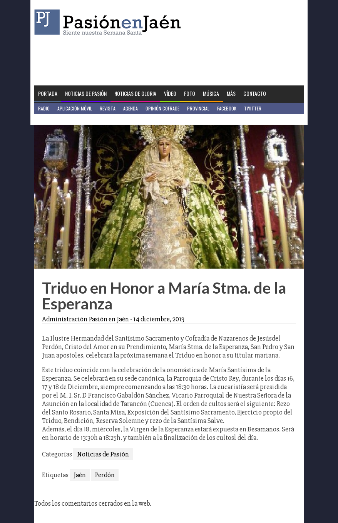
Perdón (105, 475)
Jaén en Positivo (55, 119)
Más (231, 93)
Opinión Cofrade (162, 108)
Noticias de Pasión (86, 93)
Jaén (80, 475)
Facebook (226, 108)
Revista (107, 108)
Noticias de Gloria (135, 93)
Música (211, 93)
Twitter (252, 108)
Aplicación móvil (74, 108)
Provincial (198, 108)
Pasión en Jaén (109, 22)
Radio (44, 108)
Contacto (254, 93)
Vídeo (170, 93)
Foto (189, 93)
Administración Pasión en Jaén (85, 319)
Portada (47, 93)
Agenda (130, 108)
